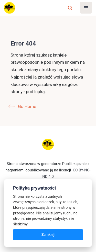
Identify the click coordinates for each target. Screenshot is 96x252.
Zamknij (48, 235)
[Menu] (86, 8)
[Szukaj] (70, 8)
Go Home (23, 106)
